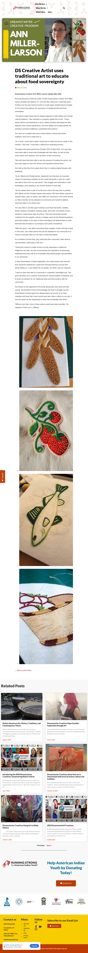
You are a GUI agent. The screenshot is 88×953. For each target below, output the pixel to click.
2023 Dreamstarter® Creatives (60, 825)
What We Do (42, 8)
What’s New (40, 12)
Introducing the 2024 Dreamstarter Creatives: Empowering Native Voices (19, 775)
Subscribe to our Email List (62, 920)
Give (49, 12)
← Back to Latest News (23, 670)
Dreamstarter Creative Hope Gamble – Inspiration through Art (63, 724)
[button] (64, 8)
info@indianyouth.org (11, 939)
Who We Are (41, 4)
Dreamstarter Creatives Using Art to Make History (20, 826)
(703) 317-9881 (9, 933)
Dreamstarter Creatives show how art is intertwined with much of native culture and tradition (65, 776)
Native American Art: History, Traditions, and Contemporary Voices (22, 724)
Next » (49, 845)
